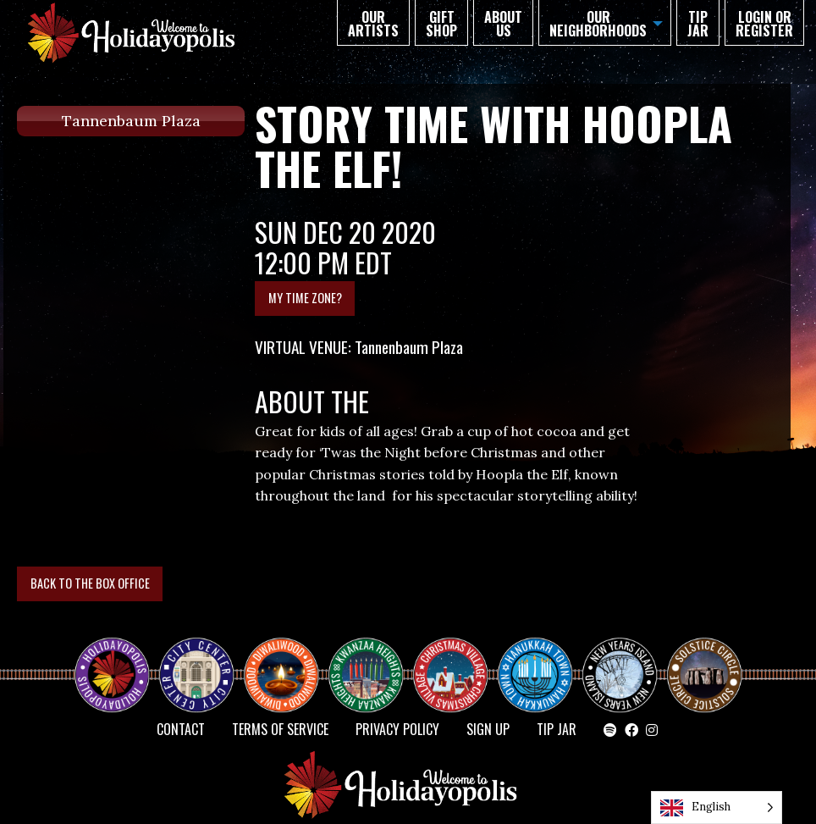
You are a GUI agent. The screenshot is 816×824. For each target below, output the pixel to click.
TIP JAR (697, 24)
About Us (503, 24)
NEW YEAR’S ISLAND (620, 666)
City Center (195, 659)
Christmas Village (457, 659)
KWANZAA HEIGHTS (372, 659)
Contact (181, 729)
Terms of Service (280, 729)
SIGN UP (488, 729)
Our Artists (373, 24)
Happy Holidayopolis (118, 659)
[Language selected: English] (716, 807)
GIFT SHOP (441, 24)
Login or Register (764, 24)
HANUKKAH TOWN (541, 659)
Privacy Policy (397, 729)
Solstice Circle (705, 659)
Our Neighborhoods (598, 24)
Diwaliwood (287, 652)
